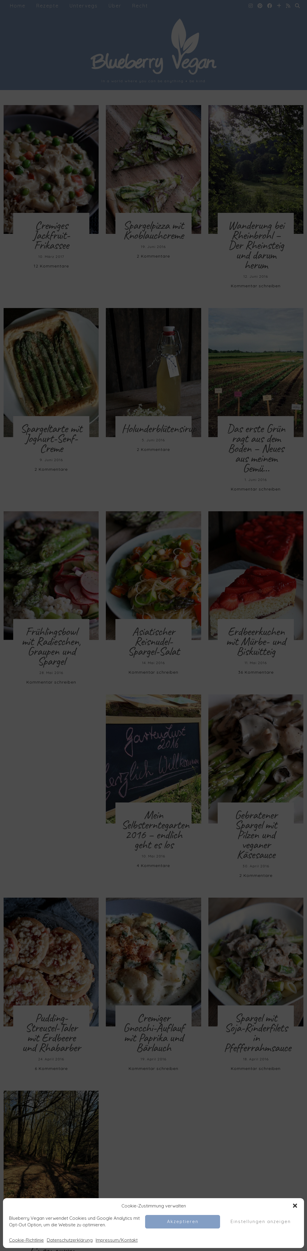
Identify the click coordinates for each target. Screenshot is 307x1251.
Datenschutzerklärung (70, 1240)
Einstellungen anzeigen (261, 1221)
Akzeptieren (182, 1221)
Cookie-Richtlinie (26, 1240)
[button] (295, 1206)
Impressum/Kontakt (117, 1240)
